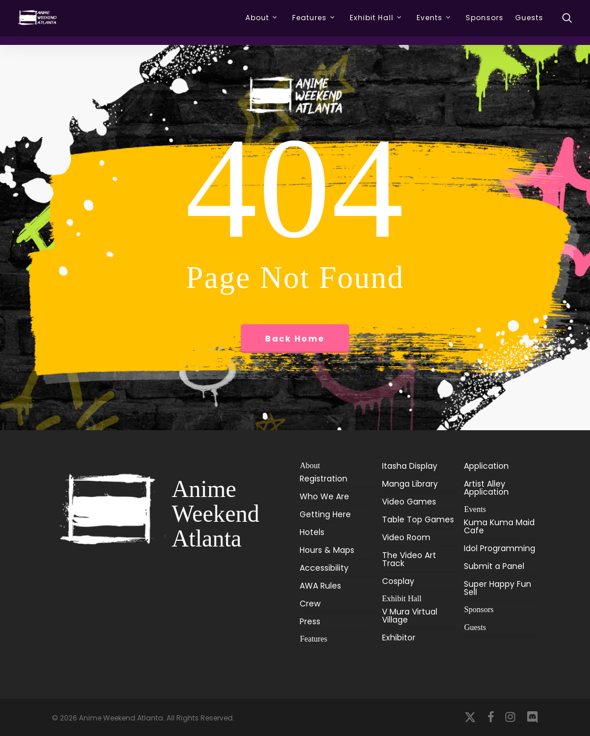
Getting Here (325, 514)
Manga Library (410, 484)
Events (475, 509)
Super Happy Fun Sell (497, 588)
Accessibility (324, 568)
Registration (323, 479)
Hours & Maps (327, 550)
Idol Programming (499, 548)
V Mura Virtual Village (409, 616)
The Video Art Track (409, 559)
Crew (310, 603)
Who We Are (324, 496)
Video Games (409, 501)
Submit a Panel (494, 566)
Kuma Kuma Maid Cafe (499, 527)
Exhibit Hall (402, 598)
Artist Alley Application (486, 488)
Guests (475, 627)
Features (313, 639)
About (310, 466)
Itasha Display (409, 467)
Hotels (312, 532)
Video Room (406, 537)
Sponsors (478, 609)
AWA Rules (320, 585)
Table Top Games (418, 519)
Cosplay (398, 581)
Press (310, 621)
